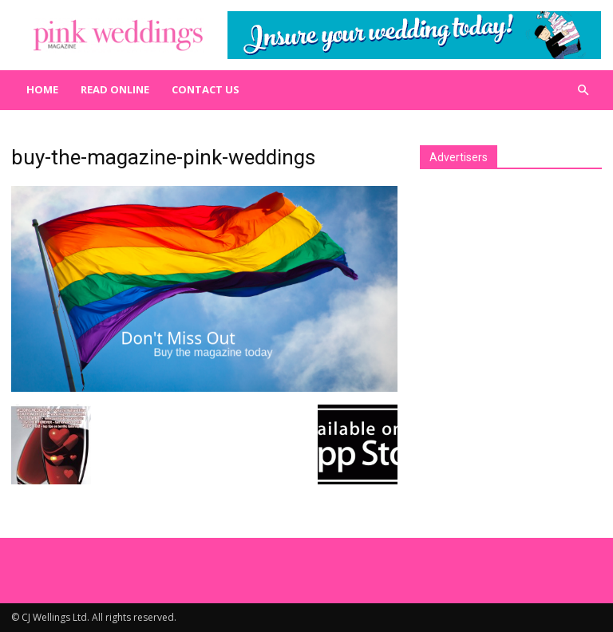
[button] (583, 90)
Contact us (205, 89)
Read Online (115, 89)
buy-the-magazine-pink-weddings (163, 157)
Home (42, 89)
